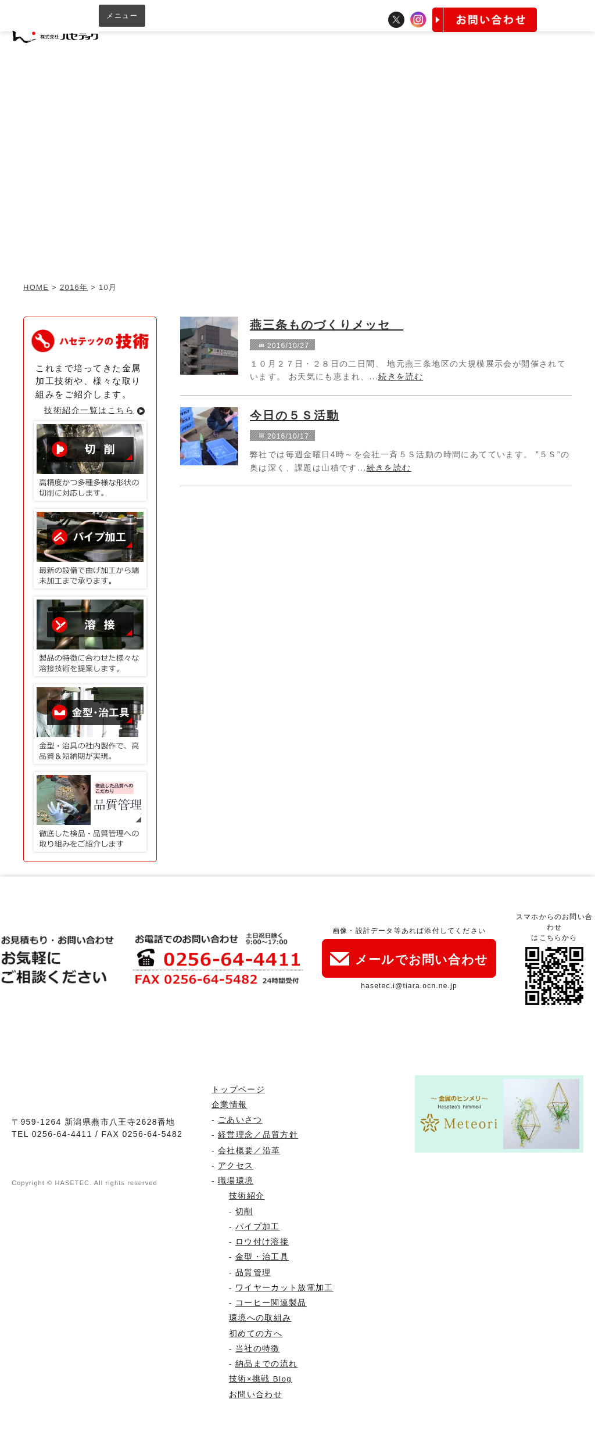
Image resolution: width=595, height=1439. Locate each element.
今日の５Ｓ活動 (294, 415)
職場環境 (235, 1180)
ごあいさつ (240, 1119)
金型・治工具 (262, 1257)
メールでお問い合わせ (409, 959)
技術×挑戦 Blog (260, 1379)
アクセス (235, 1165)
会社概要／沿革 (249, 1150)
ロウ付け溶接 (262, 1241)
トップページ (238, 1089)
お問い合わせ (255, 1394)
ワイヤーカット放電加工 (284, 1287)
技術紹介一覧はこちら (89, 410)
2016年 (74, 287)
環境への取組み (260, 1318)
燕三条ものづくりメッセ (326, 324)
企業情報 (229, 1104)
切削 (244, 1211)
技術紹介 (246, 1196)
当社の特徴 (257, 1348)
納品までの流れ (266, 1363)
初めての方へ (255, 1333)
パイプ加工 (257, 1226)
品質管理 (253, 1272)
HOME (36, 287)
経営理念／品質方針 (258, 1135)
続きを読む (400, 376)
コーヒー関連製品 (271, 1302)
